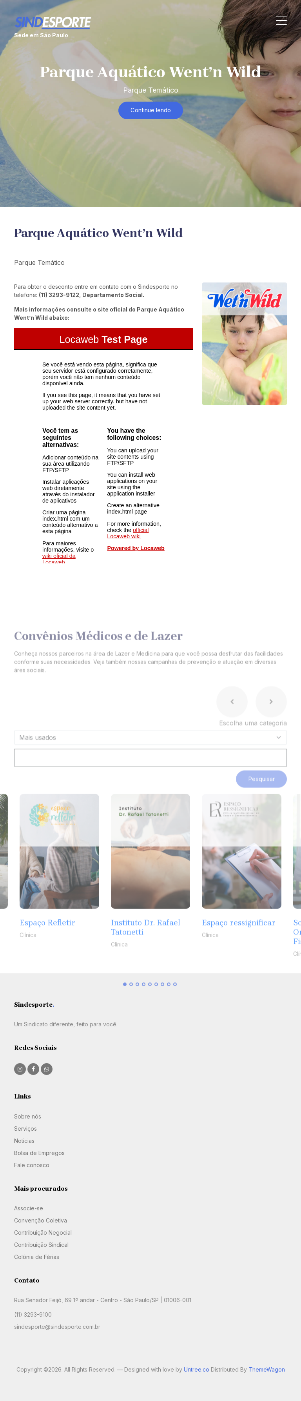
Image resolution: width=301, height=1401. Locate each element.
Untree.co (196, 1369)
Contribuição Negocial (43, 1232)
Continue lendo (151, 110)
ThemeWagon (266, 1369)
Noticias (24, 1140)
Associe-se (28, 1208)
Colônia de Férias (36, 1256)
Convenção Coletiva (40, 1220)
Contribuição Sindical (41, 1244)
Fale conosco (31, 1165)
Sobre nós (27, 1116)
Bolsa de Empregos (39, 1153)
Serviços (25, 1128)
